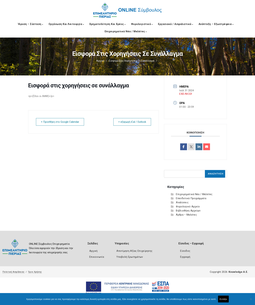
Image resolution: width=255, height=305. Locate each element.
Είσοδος (185, 250)
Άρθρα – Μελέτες (186, 214)
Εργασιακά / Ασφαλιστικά (175, 24)
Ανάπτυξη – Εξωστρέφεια (216, 24)
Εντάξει (223, 299)
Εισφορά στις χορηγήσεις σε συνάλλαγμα (131, 60)
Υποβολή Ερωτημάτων (129, 256)
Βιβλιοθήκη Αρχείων (188, 210)
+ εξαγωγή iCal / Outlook (132, 121)
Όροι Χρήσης (35, 272)
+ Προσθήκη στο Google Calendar (60, 121)
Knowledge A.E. (238, 271)
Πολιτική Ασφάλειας (13, 272)
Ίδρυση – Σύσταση (30, 24)
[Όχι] (250, 300)
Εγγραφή (185, 256)
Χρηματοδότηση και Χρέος (107, 24)
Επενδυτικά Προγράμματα (191, 198)
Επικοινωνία (96, 256)
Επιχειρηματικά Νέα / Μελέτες (126, 31)
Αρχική (100, 60)
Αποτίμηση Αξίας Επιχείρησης (134, 250)
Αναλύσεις (182, 202)
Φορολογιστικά (142, 24)
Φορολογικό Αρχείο (188, 206)
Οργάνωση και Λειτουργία (66, 24)
